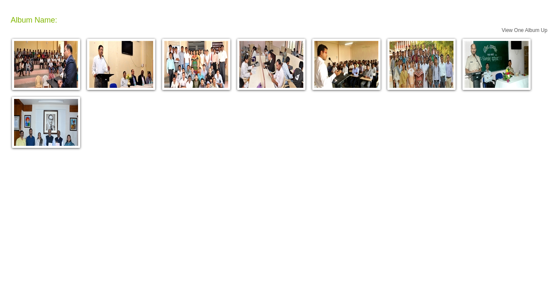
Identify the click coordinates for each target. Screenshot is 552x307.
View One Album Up (524, 30)
